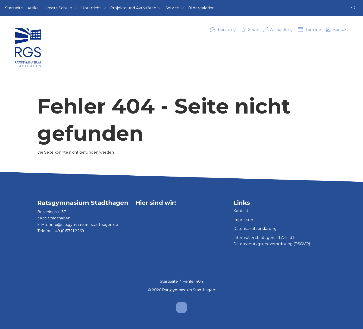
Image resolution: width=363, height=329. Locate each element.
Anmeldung (278, 30)
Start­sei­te (14, 8)
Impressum (243, 220)
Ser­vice (172, 8)
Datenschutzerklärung (255, 228)
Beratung (223, 30)
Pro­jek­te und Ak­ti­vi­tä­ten (133, 8)
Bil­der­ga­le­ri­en (201, 8)
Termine (309, 30)
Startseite (169, 281)
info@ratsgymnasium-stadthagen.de (84, 224)
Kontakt (336, 30)
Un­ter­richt (91, 8)
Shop (249, 30)
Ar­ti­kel (34, 8)
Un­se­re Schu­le (58, 8)
